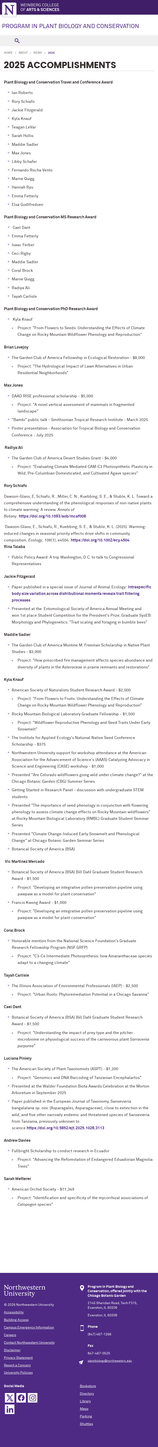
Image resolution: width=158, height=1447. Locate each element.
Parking (86, 1416)
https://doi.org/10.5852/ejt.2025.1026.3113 (65, 1128)
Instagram (32, 1398)
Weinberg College (89, 7)
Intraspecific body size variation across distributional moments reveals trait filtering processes (81, 593)
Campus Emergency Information (29, 1327)
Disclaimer (12, 1350)
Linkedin (9, 1409)
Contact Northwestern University (29, 1342)
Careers (10, 1335)
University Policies (18, 1372)
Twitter (9, 1398)
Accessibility (14, 1312)
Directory (87, 1393)
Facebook (21, 1398)
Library (85, 1401)
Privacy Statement (18, 1358)
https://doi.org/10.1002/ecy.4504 (100, 540)
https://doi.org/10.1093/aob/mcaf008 (52, 516)
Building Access (16, 1320)
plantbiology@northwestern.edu (110, 1361)
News (37, 53)
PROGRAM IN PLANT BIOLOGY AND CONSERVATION (70, 26)
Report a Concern (17, 1365)
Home (8, 53)
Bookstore (88, 1386)
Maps (84, 1409)
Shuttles (86, 1424)
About (23, 53)
